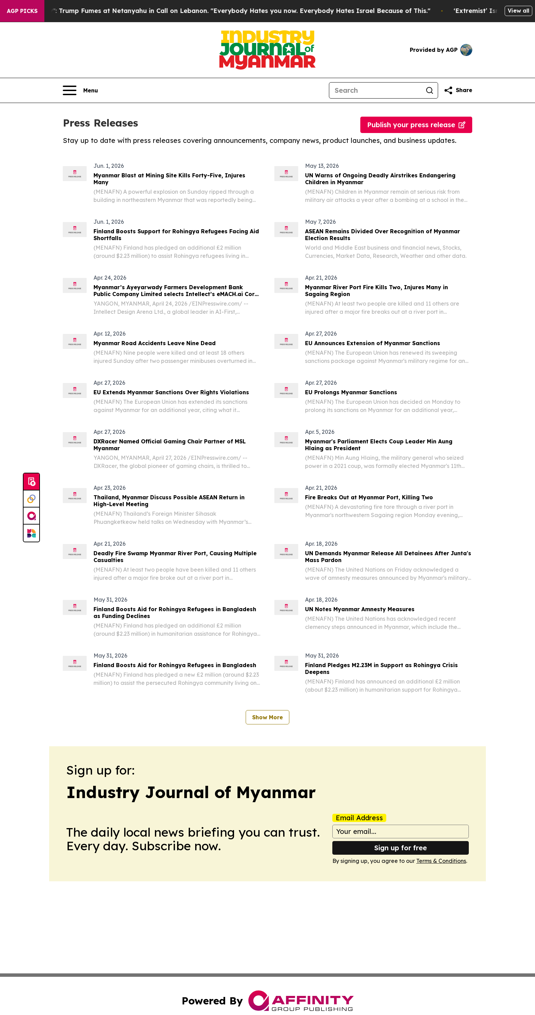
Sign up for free (400, 847)
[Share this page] (458, 90)
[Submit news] (31, 481)
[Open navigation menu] (80, 90)
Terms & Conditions (441, 860)
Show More (267, 717)
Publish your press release (416, 124)
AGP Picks (22, 11)
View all (518, 10)
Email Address (359, 818)
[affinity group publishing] (31, 516)
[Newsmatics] (31, 533)
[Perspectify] (31, 499)
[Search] (375, 90)
